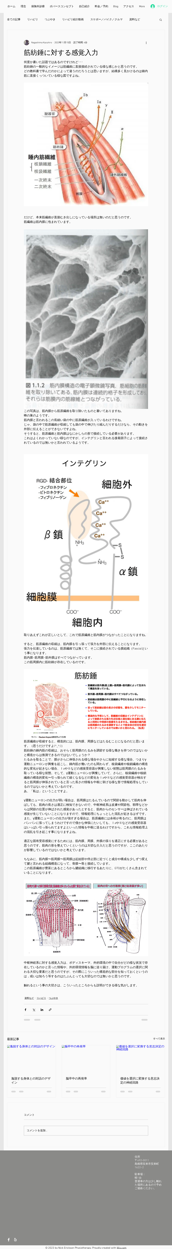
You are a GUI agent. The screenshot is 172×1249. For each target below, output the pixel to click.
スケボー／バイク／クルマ (106, 19)
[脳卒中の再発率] (86, 1058)
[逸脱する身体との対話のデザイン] (31, 1058)
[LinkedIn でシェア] (42, 1009)
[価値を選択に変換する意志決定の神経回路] (140, 1058)
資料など (134, 19)
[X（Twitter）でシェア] (33, 1009)
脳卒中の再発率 (76, 1078)
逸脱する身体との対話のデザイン (31, 1080)
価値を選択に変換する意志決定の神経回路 (140, 1080)
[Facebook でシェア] (25, 1009)
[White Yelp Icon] (15, 1239)
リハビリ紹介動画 (73, 19)
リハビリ (32, 19)
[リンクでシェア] (50, 1009)
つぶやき (50, 19)
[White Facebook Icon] (8, 1239)
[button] (160, 19)
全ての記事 (13, 19)
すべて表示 (159, 1038)
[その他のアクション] (146, 43)
